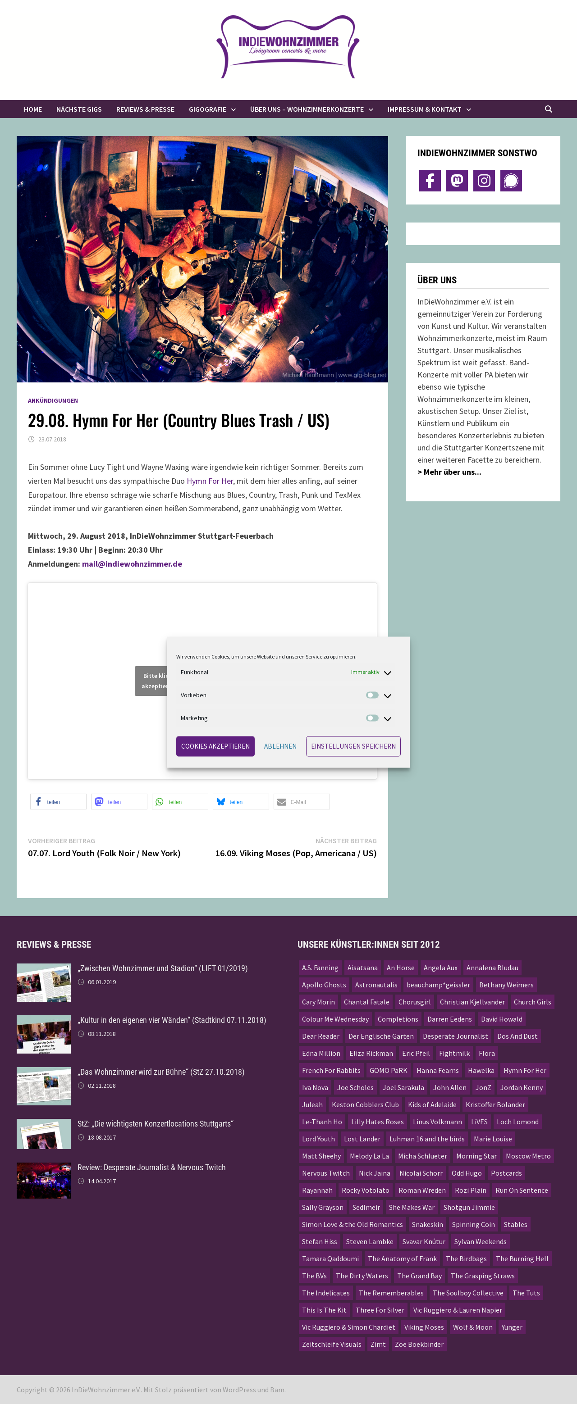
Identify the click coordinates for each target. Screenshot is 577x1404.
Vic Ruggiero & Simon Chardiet (348, 1326)
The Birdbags (466, 1258)
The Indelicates (326, 1292)
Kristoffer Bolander (495, 1104)
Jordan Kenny (521, 1087)
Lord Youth (318, 1138)
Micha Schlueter (422, 1155)
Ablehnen (280, 746)
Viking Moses (424, 1326)
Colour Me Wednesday (335, 1018)
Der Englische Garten (381, 1036)
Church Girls (532, 1001)
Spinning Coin (473, 1224)
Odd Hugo (467, 1172)
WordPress (239, 1389)
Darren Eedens (449, 1018)
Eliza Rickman (371, 1053)
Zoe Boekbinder (419, 1344)
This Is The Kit (324, 1309)
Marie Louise (493, 1138)
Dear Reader (320, 1036)
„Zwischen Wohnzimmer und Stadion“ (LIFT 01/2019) (163, 968)
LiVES (479, 1121)
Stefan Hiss (319, 1241)
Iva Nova (315, 1087)
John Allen (450, 1087)
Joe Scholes (355, 1087)
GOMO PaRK (389, 1070)
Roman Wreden (422, 1190)
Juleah (312, 1104)
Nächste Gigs (79, 109)
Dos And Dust (517, 1036)
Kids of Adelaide (432, 1104)
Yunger (512, 1326)
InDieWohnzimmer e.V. (106, 1389)
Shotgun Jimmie (469, 1207)
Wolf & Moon (473, 1326)
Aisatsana (363, 967)
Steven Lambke (370, 1241)
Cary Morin (318, 1001)
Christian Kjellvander (472, 1001)
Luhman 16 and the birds (427, 1138)
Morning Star (476, 1155)
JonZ (483, 1087)
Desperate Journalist (455, 1036)
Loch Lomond (518, 1121)
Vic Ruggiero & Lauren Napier (457, 1309)
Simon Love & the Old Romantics (352, 1224)
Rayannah (317, 1190)
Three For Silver (380, 1309)
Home (33, 109)
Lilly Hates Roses (377, 1121)
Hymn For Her (210, 481)
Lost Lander (362, 1138)
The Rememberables (391, 1292)
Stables (515, 1224)
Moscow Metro (528, 1155)
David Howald (501, 1018)
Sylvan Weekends (480, 1241)
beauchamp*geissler (438, 984)
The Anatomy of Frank (402, 1258)
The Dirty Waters (362, 1275)
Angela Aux (441, 967)
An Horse (401, 967)
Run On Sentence (521, 1190)
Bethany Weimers (506, 984)
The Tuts (526, 1292)
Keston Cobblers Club (365, 1104)
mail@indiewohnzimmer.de (132, 564)
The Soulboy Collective (468, 1292)
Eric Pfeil (416, 1053)
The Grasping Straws (483, 1275)
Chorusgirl (414, 1001)
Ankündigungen (53, 400)
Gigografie (207, 109)
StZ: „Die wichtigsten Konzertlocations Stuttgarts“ (156, 1123)
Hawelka (481, 1070)
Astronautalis (376, 984)
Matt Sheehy (321, 1155)
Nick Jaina (374, 1172)
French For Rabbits (331, 1070)
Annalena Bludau (492, 967)
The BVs (314, 1275)
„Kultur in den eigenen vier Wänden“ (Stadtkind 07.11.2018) (172, 1020)
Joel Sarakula (403, 1087)
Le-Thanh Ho (322, 1121)
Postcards (506, 1172)
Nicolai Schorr (421, 1172)
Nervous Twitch (326, 1172)
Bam (277, 1389)
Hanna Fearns (438, 1070)
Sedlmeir (366, 1207)
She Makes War (412, 1207)
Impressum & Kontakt (425, 109)
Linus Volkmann (437, 1121)
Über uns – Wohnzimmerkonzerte (307, 109)
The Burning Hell (522, 1258)
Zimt (378, 1344)
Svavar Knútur (424, 1241)
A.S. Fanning (320, 967)
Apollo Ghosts (324, 984)
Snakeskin (427, 1224)
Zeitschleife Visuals (332, 1344)
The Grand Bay (419, 1275)
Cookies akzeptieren (215, 746)
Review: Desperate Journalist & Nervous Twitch (152, 1167)
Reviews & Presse (145, 109)
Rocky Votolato (365, 1190)
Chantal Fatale (366, 1001)
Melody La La (369, 1155)
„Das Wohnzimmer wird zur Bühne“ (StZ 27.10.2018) (161, 1072)
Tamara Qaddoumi (330, 1258)
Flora (487, 1053)
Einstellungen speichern (353, 746)
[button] (58, 801)
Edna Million (321, 1053)
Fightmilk (454, 1053)
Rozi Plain (470, 1190)
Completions (398, 1018)
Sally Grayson (322, 1207)
